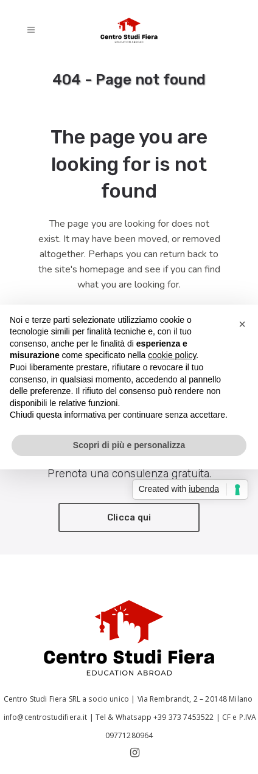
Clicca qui (129, 517)
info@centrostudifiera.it (45, 717)
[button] (242, 324)
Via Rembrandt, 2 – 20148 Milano (196, 699)
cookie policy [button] (172, 355)
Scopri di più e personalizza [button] (129, 445)
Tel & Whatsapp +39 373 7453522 (155, 717)
